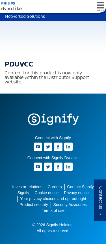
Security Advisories (70, 204)
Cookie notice (47, 192)
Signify (53, 119)
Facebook (58, 147)
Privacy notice (76, 192)
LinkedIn (68, 147)
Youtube (38, 147)
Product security (34, 204)
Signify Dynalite (10, 6)
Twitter (48, 147)
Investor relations (27, 187)
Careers (55, 187)
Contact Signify (80, 187)
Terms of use (53, 210)
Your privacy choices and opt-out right (53, 198)
